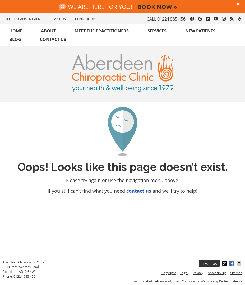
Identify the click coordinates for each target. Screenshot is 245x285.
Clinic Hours (85, 19)
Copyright (168, 273)
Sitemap (236, 273)
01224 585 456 (171, 19)
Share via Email (239, 263)
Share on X (225, 263)
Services (157, 31)
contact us (138, 191)
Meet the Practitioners (102, 31)
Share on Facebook (232, 263)
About (48, 31)
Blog (15, 39)
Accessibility (217, 273)
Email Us (210, 264)
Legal (184, 273)
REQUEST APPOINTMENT (23, 19)
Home (15, 31)
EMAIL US (59, 19)
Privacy (198, 273)
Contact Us (53, 39)
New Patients (200, 31)
